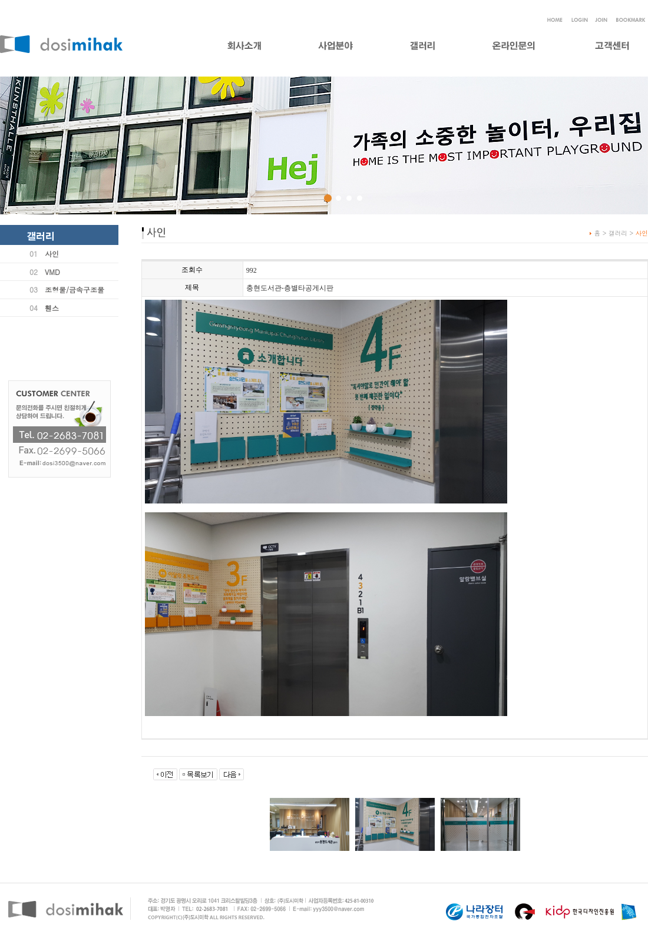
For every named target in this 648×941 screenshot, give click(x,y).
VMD (52, 272)
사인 (52, 253)
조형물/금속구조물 (74, 289)
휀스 (52, 308)
